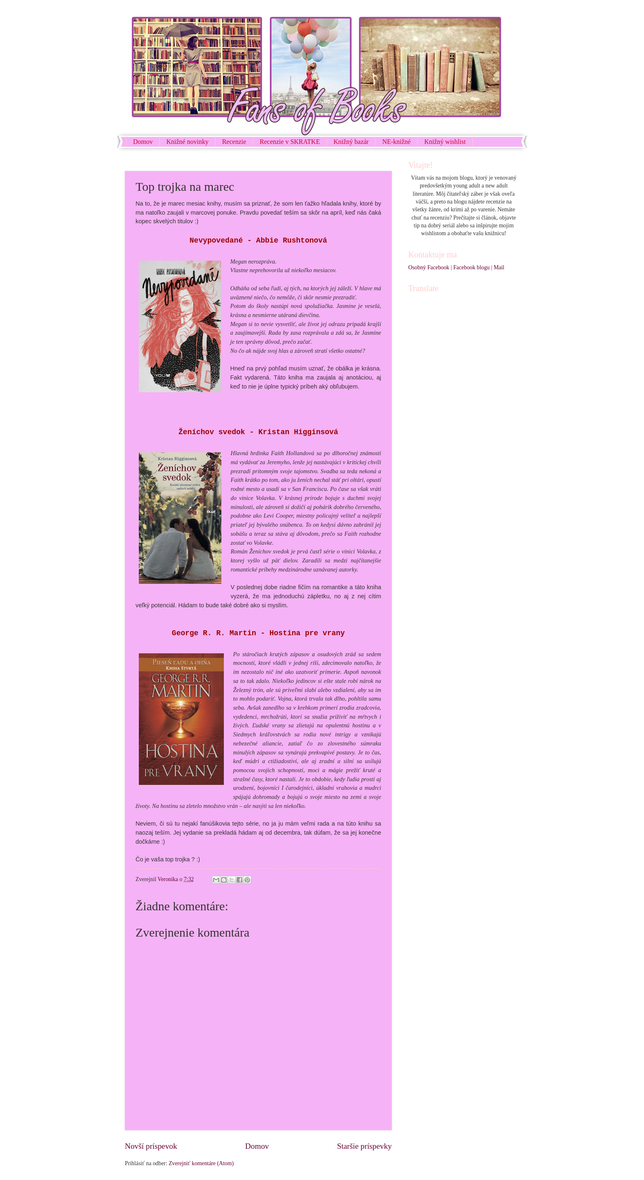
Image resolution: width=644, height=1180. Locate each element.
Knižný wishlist (445, 141)
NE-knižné (396, 141)
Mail (499, 267)
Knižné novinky (187, 141)
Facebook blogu (471, 267)
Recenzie (234, 141)
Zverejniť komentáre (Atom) (201, 1163)
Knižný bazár (351, 141)
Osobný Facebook (428, 267)
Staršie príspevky (364, 1146)
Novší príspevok (151, 1146)
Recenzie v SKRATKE (290, 141)
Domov (143, 141)
